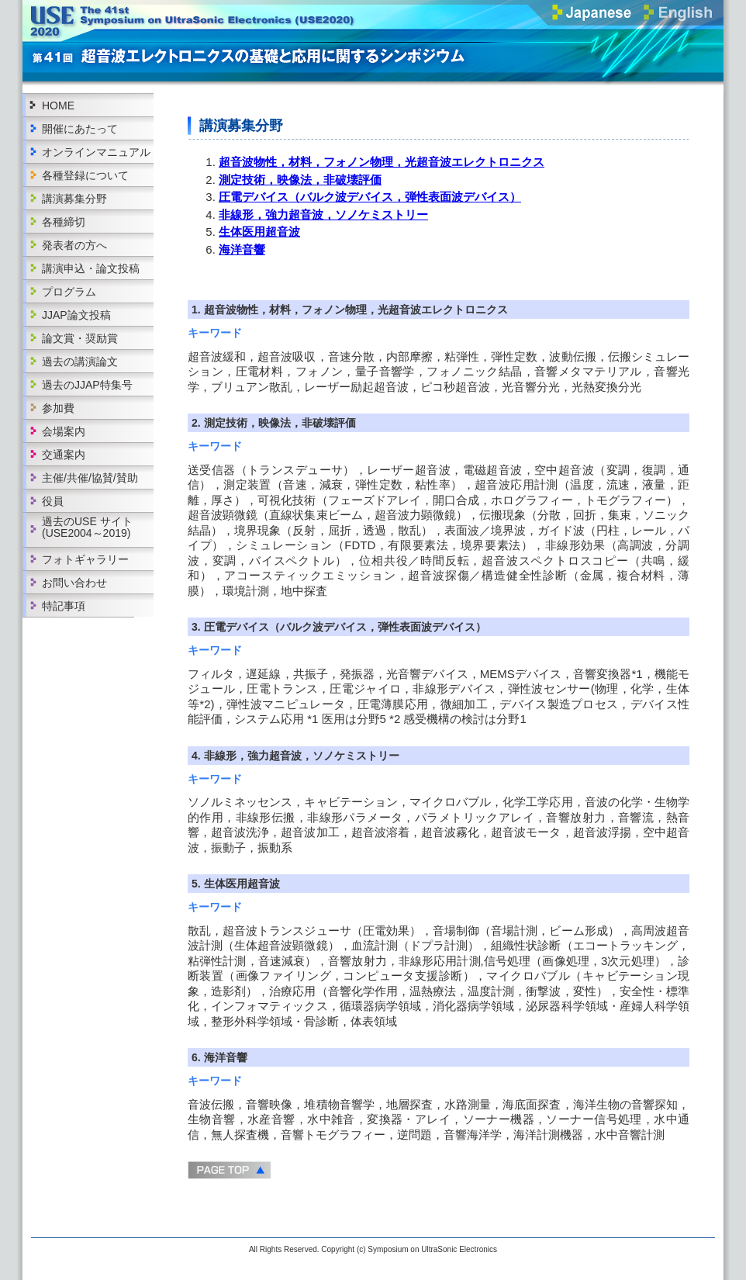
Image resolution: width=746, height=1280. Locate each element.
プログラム (69, 291)
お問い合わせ (74, 582)
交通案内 (63, 454)
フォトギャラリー (85, 559)
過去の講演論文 (80, 361)
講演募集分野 (74, 198)
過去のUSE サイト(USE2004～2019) (87, 527)
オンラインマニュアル (96, 152)
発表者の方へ (74, 245)
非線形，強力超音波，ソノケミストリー (323, 214)
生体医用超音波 (259, 231)
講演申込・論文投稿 (91, 268)
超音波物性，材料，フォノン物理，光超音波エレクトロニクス (381, 161)
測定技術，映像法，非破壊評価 (300, 179)
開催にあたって (80, 129)
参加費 (58, 408)
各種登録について (85, 175)
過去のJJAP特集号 (87, 385)
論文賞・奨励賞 (80, 338)
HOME (58, 105)
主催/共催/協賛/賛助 (90, 478)
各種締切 (63, 222)
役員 (53, 501)
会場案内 (63, 431)
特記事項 (63, 606)
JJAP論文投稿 (76, 315)
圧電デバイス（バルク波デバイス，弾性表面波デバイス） (370, 196)
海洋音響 (242, 249)
